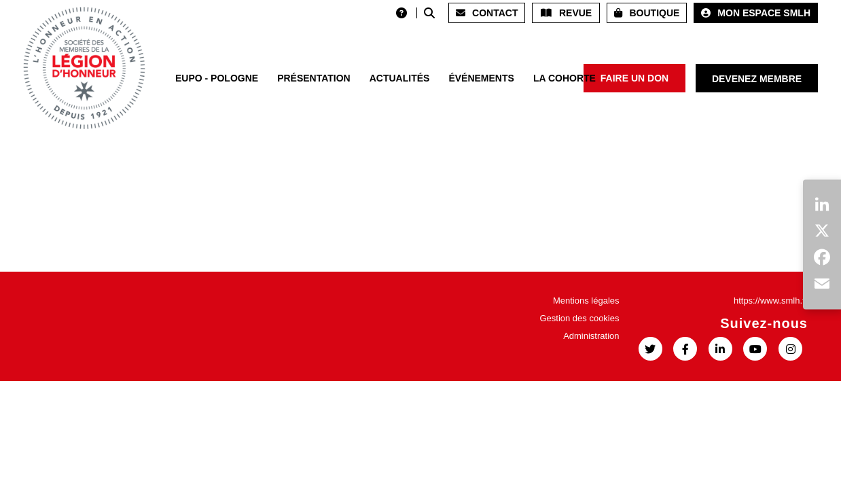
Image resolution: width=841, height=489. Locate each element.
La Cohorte (564, 78)
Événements (481, 78)
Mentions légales (586, 300)
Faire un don (634, 78)
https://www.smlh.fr (771, 300)
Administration (591, 336)
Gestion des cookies (579, 318)
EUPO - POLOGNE (216, 78)
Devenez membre (757, 78)
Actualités (400, 78)
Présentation (314, 78)
